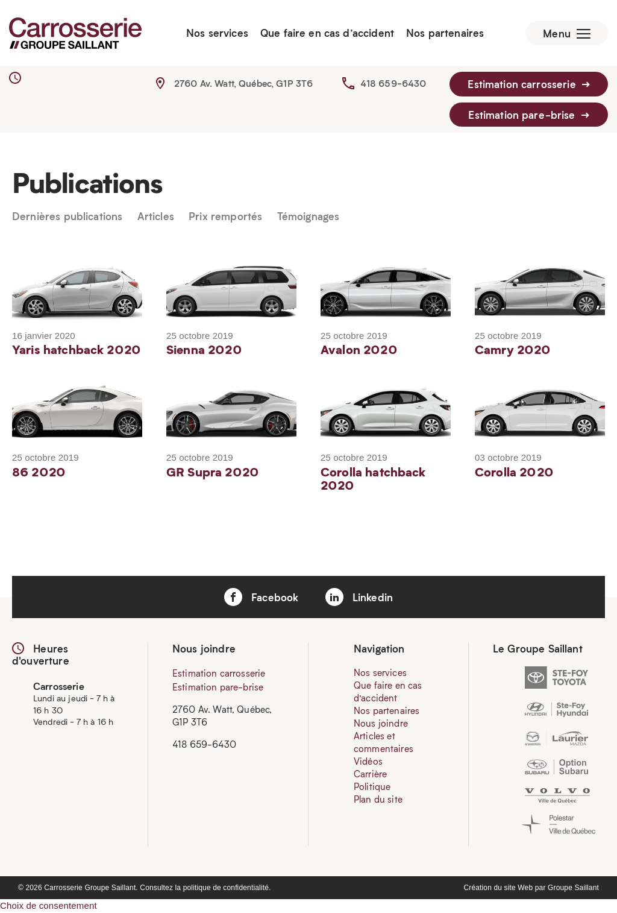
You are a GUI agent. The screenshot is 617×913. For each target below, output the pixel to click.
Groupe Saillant (573, 887)
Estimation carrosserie (529, 84)
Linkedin (359, 598)
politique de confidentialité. (227, 887)
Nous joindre (381, 724)
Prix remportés (225, 217)
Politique (372, 787)
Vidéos (368, 762)
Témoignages (308, 217)
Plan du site (378, 800)
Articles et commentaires (383, 742)
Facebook (261, 598)
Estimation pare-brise (528, 114)
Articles (155, 217)
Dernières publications (67, 217)
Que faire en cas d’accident (326, 33)
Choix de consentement (48, 905)
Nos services (217, 33)
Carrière (370, 774)
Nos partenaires (444, 33)
